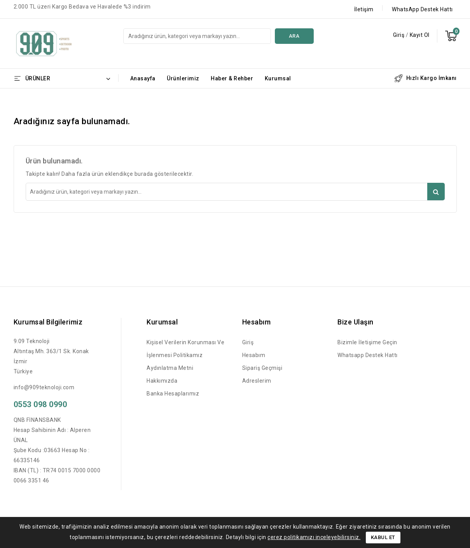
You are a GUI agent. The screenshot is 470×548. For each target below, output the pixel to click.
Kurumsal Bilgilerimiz (48, 322)
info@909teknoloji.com (44, 387)
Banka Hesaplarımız (173, 393)
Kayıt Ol (420, 35)
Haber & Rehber (232, 78)
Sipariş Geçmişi (262, 368)
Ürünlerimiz (183, 78)
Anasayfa (143, 78)
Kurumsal (278, 78)
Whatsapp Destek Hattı (367, 355)
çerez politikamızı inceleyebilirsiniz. (313, 537)
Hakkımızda (162, 381)
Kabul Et (383, 537)
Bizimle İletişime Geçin (367, 342)
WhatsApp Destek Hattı (422, 9)
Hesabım (254, 355)
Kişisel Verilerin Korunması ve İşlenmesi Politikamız (185, 348)
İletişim (364, 9)
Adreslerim (256, 381)
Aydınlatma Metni (170, 368)
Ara (294, 36)
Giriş (399, 35)
